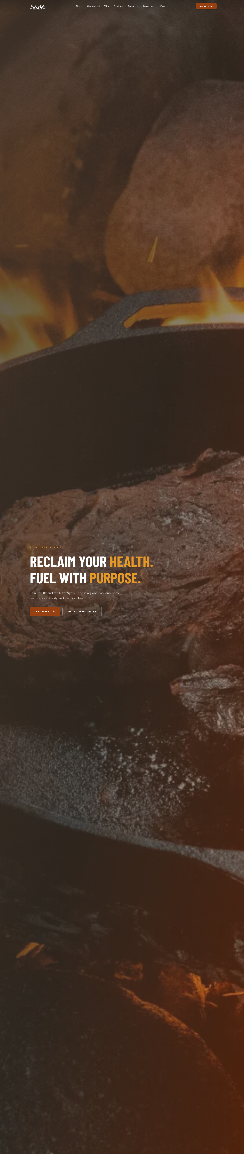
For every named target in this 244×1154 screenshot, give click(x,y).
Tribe (106, 6)
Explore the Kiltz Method (82, 611)
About (79, 6)
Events (164, 6)
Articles (133, 6)
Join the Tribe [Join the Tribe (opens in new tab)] (206, 6)
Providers (118, 6)
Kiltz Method (93, 6)
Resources (149, 6)
